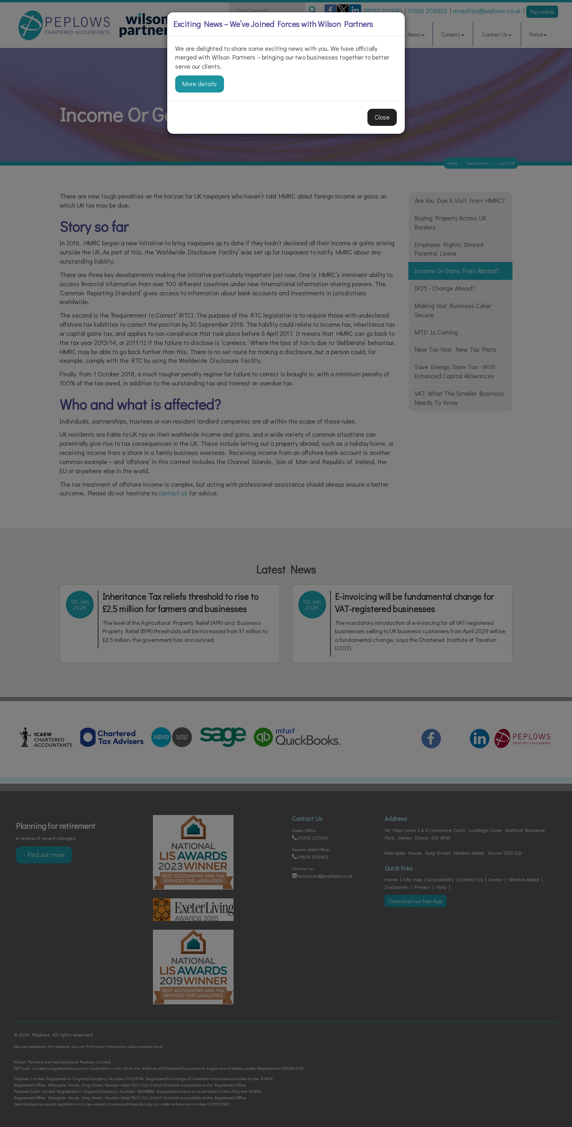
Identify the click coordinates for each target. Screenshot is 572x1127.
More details (199, 83)
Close (382, 117)
